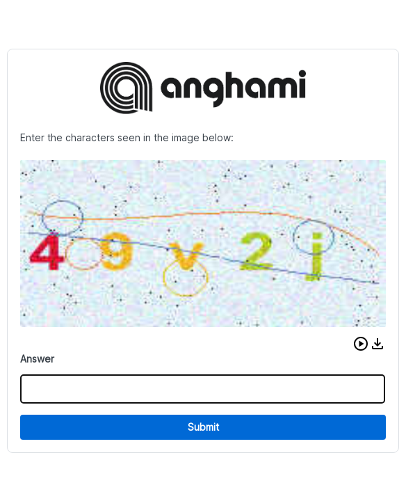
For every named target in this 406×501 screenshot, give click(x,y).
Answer (37, 359)
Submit (203, 427)
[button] (360, 343)
